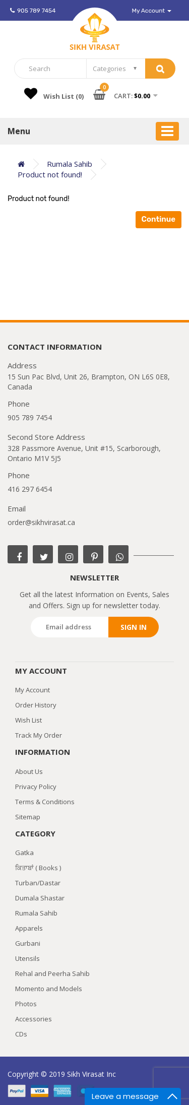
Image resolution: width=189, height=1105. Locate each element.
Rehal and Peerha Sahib (52, 973)
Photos (26, 1003)
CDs (21, 1033)
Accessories (33, 1018)
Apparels (29, 928)
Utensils (27, 958)
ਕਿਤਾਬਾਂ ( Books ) (38, 867)
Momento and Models (48, 988)
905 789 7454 (32, 10)
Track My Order (38, 735)
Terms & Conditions (45, 801)
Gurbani (27, 943)
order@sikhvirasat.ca (41, 522)
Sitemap (27, 816)
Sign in (133, 627)
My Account (32, 689)
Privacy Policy (35, 786)
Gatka (24, 852)
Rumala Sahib (36, 913)
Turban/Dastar (37, 882)
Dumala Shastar (40, 897)
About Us (29, 771)
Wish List (28, 720)
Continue (158, 219)
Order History (35, 704)
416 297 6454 (30, 489)
